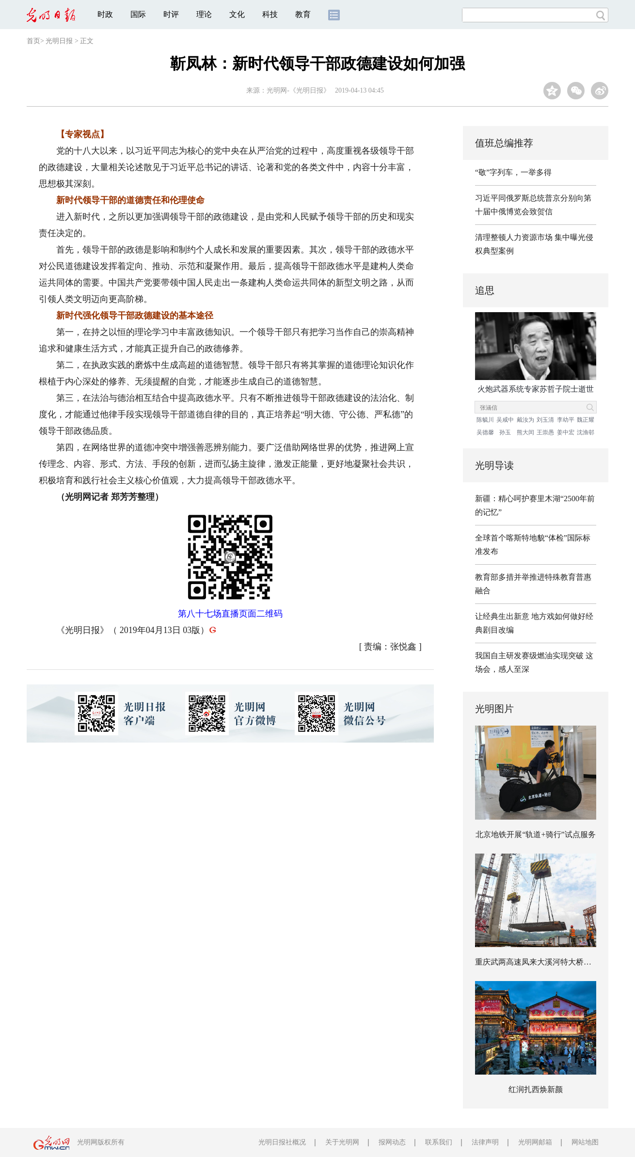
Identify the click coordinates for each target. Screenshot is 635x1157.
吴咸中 (505, 419)
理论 (204, 14)
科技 (270, 14)
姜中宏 (565, 432)
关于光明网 (342, 1142)
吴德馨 (485, 432)
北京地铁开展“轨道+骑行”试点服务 (535, 834)
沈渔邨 (585, 432)
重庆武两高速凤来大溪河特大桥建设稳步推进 (552, 962)
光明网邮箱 (535, 1142)
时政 (105, 14)
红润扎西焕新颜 (535, 1089)
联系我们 (438, 1142)
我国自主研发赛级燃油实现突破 (529, 655)
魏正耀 (585, 419)
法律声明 (485, 1142)
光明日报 (59, 41)
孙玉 (505, 432)
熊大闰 (525, 432)
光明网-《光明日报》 (298, 90)
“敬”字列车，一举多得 (513, 172)
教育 (303, 14)
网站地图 (585, 1142)
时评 (171, 14)
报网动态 (392, 1142)
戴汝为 (525, 419)
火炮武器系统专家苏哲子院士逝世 (535, 389)
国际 (138, 14)
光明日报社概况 (282, 1142)
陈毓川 (485, 419)
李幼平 (565, 419)
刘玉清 (545, 419)
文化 (237, 14)
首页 (33, 41)
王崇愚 (545, 432)
